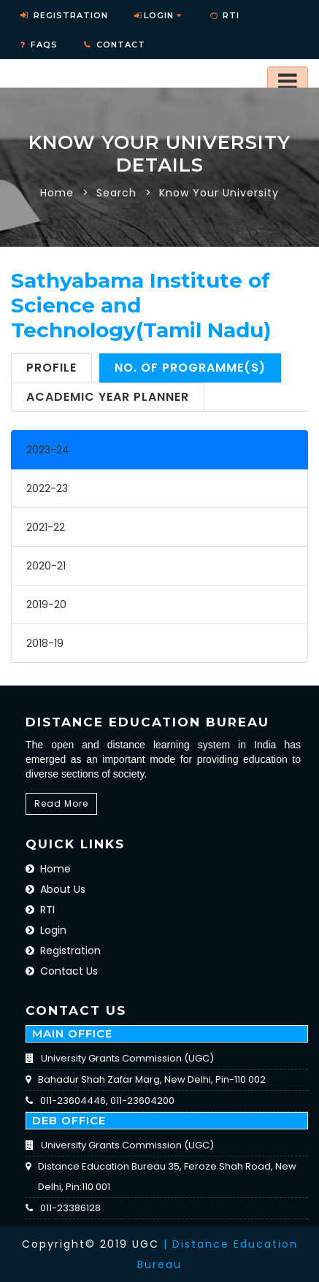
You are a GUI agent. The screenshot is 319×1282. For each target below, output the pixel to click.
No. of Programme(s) (190, 367)
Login (158, 15)
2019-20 (46, 604)
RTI (40, 909)
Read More (61, 803)
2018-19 (45, 643)
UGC (145, 1244)
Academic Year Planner (107, 396)
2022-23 (47, 488)
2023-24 (47, 449)
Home (57, 193)
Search (116, 193)
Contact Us (62, 971)
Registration (63, 950)
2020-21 (46, 566)
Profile (51, 367)
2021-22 (45, 527)
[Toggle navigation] (287, 81)
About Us (55, 889)
